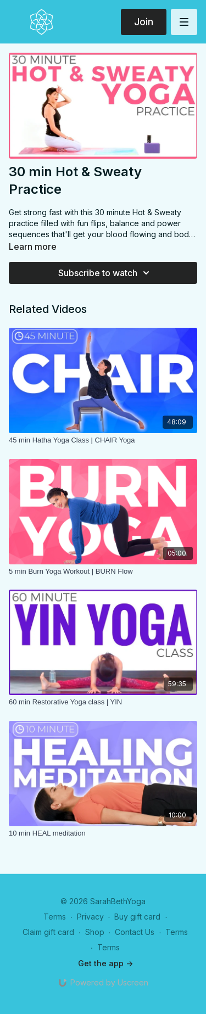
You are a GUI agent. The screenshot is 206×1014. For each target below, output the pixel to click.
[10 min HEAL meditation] (103, 833)
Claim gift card (48, 932)
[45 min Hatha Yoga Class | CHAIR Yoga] (103, 440)
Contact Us (134, 932)
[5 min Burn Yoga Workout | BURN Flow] (103, 571)
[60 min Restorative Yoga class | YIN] (103, 702)
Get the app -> (105, 963)
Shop (94, 932)
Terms (54, 916)
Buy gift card (137, 916)
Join (143, 21)
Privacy (90, 916)
